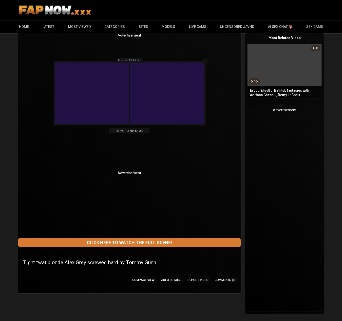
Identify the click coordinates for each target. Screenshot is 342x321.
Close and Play (129, 131)
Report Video (198, 280)
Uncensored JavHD (237, 27)
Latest (48, 27)
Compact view (143, 280)
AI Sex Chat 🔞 (280, 27)
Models (168, 27)
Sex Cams (314, 27)
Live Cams (197, 27)
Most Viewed (79, 27)
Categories (114, 27)
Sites (143, 27)
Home (24, 27)
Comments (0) (225, 280)
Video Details (170, 280)
